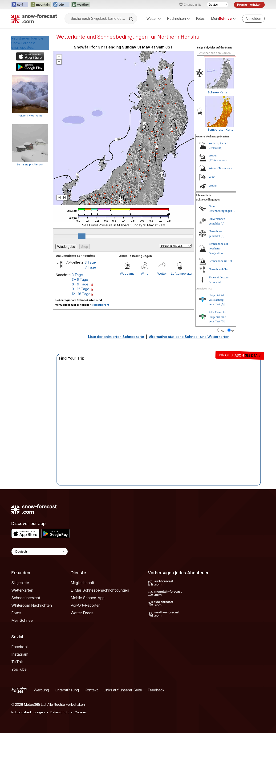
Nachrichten (178, 18)
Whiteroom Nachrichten (31, 605)
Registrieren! (100, 304)
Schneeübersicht (25, 597)
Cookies (81, 712)
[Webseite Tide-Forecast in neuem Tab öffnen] (61, 5)
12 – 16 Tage (81, 294)
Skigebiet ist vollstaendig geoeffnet (216, 299)
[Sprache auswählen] (217, 4)
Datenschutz (59, 712)
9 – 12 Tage (80, 289)
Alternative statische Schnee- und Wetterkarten (189, 337)
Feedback (156, 690)
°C (222, 330)
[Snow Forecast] (34, 18)
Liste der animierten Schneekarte (116, 337)
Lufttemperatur (179, 273)
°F (232, 330)
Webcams (127, 273)
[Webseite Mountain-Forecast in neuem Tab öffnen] (40, 5)
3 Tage (90, 262)
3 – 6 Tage (80, 279)
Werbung (41, 690)
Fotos (200, 18)
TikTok (17, 661)
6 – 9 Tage (80, 284)
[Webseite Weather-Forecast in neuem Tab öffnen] (80, 5)
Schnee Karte (217, 92)
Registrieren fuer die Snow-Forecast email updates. (27, 42)
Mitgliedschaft (82, 582)
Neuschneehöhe (218, 269)
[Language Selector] (39, 551)
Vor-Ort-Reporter (85, 605)
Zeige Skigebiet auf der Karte (214, 47)
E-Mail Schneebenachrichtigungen (100, 590)
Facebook (20, 646)
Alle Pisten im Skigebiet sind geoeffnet (217, 316)
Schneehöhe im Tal (220, 261)
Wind (144, 273)
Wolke (213, 185)
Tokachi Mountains (30, 115)
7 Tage (90, 267)
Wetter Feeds (82, 612)
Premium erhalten (249, 4)
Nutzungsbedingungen (28, 712)
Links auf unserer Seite (122, 690)
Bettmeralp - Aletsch (30, 164)
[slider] (81, 236)
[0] (234, 211)
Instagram (19, 654)
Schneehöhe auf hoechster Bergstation (218, 248)
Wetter (153, 18)
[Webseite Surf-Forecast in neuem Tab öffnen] (19, 5)
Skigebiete (20, 582)
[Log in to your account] (253, 19)
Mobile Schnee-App (88, 597)
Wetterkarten (22, 590)
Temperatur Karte (220, 129)
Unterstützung (67, 690)
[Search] (131, 18)
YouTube (19, 669)
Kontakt (91, 690)
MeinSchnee (22, 620)
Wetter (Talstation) (220, 168)
